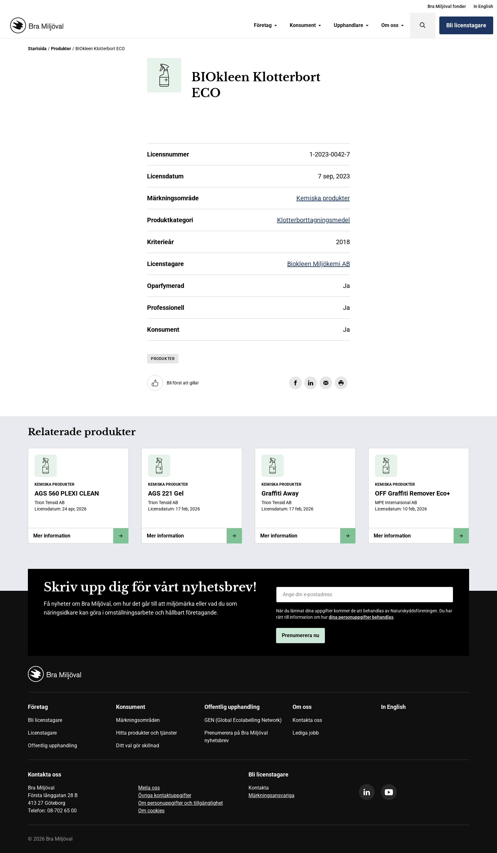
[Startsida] (35, 25)
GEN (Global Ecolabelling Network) (243, 720)
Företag (265, 25)
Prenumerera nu (300, 635)
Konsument (305, 25)
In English (483, 6)
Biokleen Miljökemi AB (318, 264)
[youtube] (389, 792)
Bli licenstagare (466, 25)
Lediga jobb (306, 733)
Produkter (61, 48)
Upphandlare (351, 25)
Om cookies (151, 811)
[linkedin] (367, 792)
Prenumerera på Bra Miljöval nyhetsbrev (236, 736)
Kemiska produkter (323, 198)
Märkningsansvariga (271, 795)
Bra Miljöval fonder (447, 6)
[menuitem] (447, 6)
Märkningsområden (138, 720)
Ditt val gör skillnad (137, 746)
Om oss (392, 25)
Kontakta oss (307, 720)
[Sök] (423, 25)
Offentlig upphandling (52, 746)
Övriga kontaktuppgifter (164, 795)
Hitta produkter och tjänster (146, 733)
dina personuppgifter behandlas (361, 617)
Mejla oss (149, 788)
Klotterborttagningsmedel (313, 220)
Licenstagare (42, 733)
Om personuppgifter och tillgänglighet (180, 803)
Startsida (37, 48)
